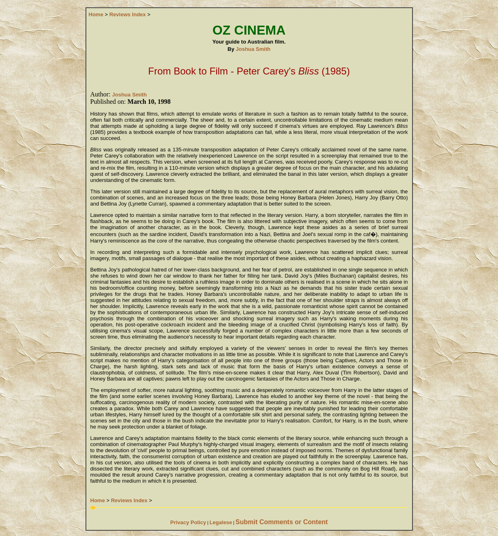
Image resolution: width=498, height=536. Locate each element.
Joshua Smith (253, 49)
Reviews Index (127, 14)
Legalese (220, 522)
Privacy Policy (188, 522)
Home (96, 14)
